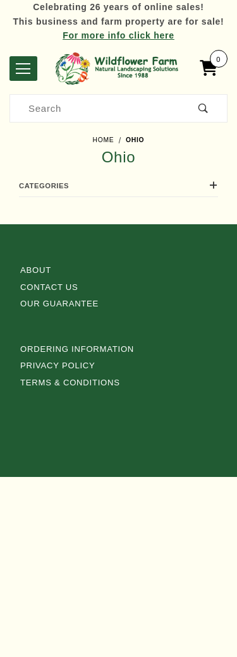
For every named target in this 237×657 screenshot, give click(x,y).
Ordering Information (77, 349)
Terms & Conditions (70, 382)
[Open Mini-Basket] (212, 68)
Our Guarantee (59, 303)
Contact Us (49, 287)
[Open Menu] (23, 68)
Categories (118, 186)
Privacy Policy (57, 365)
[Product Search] (95, 108)
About (35, 270)
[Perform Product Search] (203, 108)
